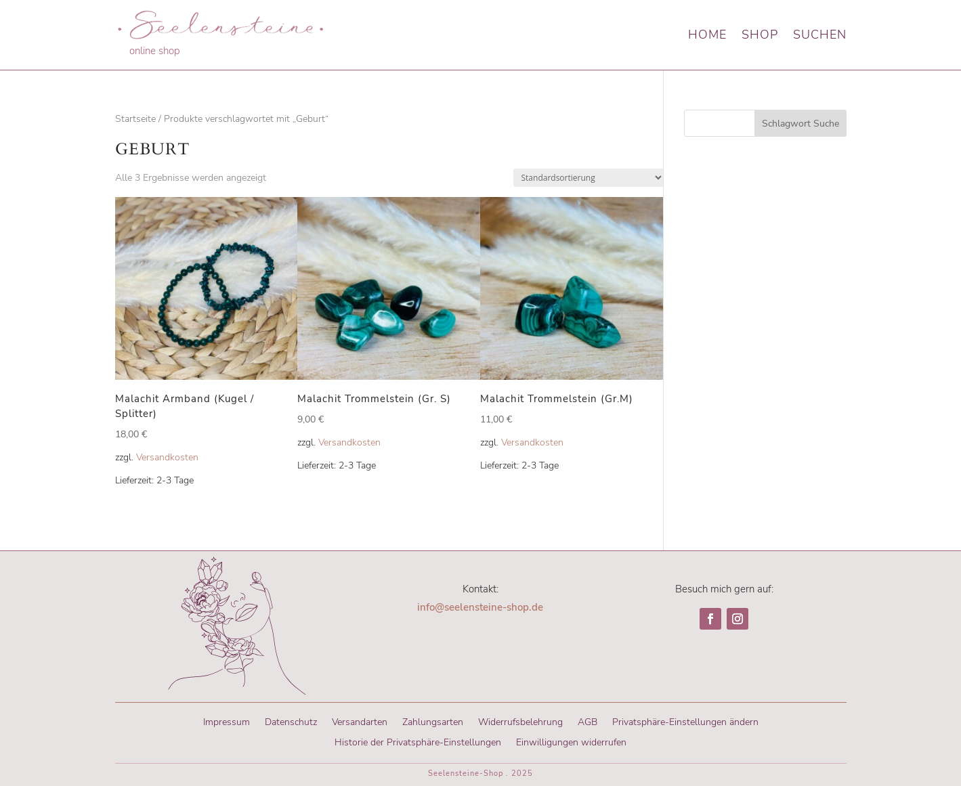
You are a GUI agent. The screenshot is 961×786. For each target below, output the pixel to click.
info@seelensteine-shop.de (480, 607)
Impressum (226, 721)
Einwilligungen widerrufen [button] (571, 741)
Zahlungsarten (432, 721)
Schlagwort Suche (800, 123)
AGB (587, 721)
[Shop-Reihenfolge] (588, 178)
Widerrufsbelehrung (520, 721)
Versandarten (359, 721)
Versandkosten (167, 457)
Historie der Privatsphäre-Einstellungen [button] (418, 741)
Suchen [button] (820, 34)
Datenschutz (291, 721)
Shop (760, 34)
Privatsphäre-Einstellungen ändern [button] (685, 721)
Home (707, 34)
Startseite (135, 118)
